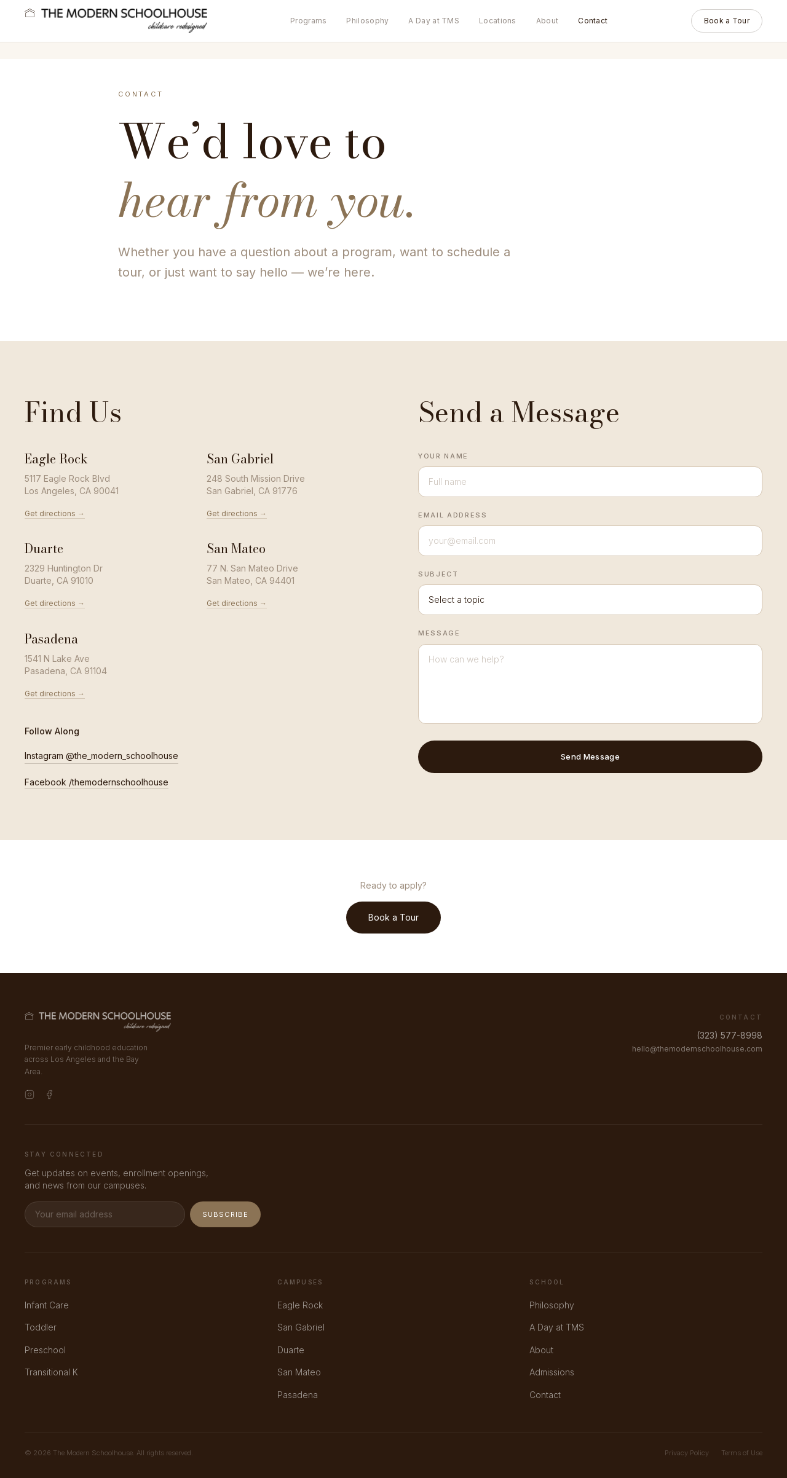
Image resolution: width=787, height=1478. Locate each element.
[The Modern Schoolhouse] (116, 21)
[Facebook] (49, 1094)
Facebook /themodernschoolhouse (96, 782)
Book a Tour (726, 20)
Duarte (290, 1350)
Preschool (45, 1350)
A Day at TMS (433, 20)
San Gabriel (301, 1327)
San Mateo (299, 1372)
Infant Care (47, 1305)
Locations (497, 20)
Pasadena (297, 1395)
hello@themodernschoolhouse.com (697, 1048)
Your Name (443, 456)
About (547, 20)
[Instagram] (29, 1094)
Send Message (590, 756)
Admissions (551, 1372)
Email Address (452, 515)
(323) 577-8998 (729, 1035)
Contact (592, 20)
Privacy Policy (687, 1453)
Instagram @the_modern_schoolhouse (101, 755)
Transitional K (51, 1372)
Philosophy (367, 20)
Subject (438, 574)
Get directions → (55, 513)
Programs (308, 20)
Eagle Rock (300, 1305)
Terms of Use (741, 1453)
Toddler (41, 1327)
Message (439, 633)
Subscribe (225, 1214)
